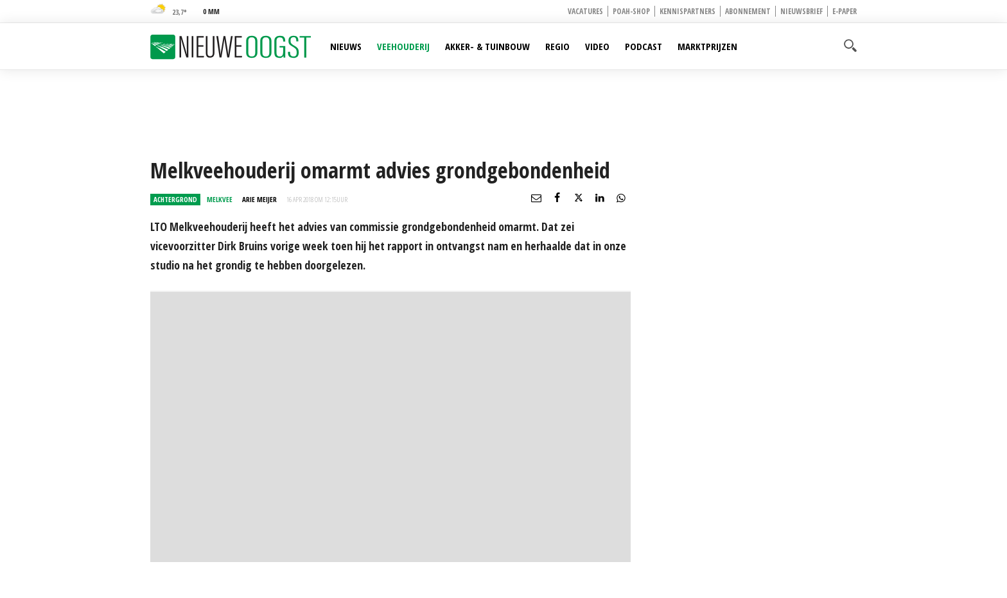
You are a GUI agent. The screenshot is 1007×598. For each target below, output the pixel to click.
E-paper (844, 11)
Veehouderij (403, 46)
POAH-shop (631, 11)
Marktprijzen (707, 46)
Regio (557, 46)
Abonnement (748, 11)
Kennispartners (687, 11)
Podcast (643, 46)
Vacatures (585, 11)
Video (597, 46)
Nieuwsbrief (801, 11)
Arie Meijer (259, 199)
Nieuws (346, 46)
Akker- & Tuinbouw (487, 46)
